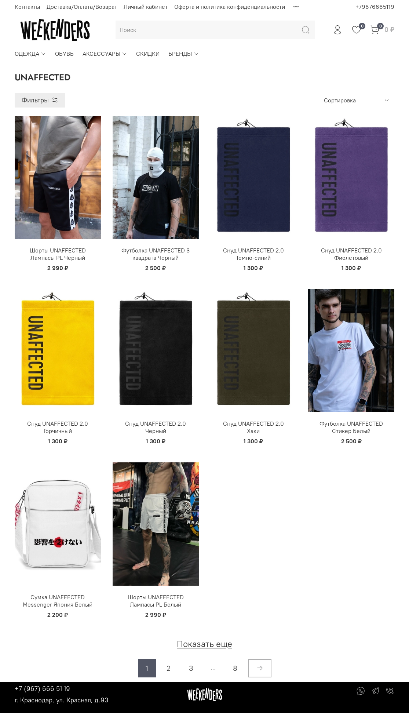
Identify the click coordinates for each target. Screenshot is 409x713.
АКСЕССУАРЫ (105, 53)
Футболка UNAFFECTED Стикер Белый (351, 427)
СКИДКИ (148, 53)
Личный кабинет (146, 6)
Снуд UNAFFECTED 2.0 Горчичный (57, 427)
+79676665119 (374, 6)
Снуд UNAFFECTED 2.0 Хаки (253, 427)
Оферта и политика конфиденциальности (229, 6)
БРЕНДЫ (183, 53)
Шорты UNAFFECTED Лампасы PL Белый (156, 600)
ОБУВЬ (64, 53)
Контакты (27, 6)
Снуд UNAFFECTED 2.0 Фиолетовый (351, 254)
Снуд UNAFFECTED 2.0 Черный (155, 427)
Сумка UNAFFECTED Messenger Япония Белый (57, 600)
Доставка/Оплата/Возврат (82, 6)
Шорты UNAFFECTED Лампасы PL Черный (58, 254)
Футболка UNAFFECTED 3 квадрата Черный (155, 254)
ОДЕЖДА (30, 53)
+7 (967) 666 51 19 (42, 688)
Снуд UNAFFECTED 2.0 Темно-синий (253, 254)
